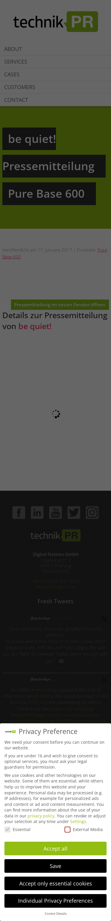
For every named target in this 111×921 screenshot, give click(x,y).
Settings (78, 821)
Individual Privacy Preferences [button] (55, 900)
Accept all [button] (55, 848)
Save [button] (55, 866)
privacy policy (41, 816)
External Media (84, 829)
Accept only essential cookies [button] (55, 883)
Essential (17, 829)
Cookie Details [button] (56, 914)
